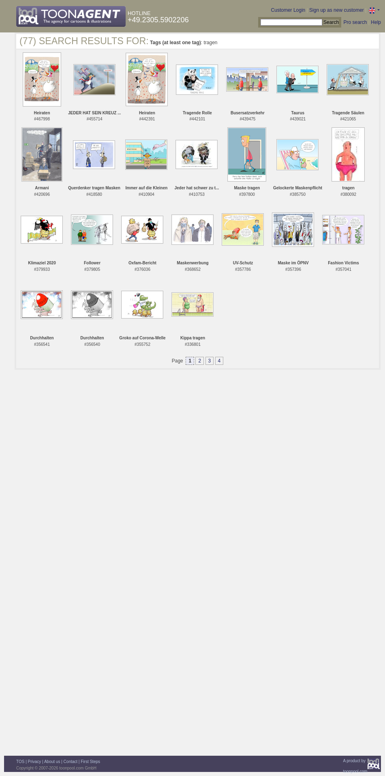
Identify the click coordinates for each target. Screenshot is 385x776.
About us (52, 761)
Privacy (34, 761)
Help (376, 22)
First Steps (90, 761)
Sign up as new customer (336, 10)
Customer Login (288, 10)
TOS (20, 761)
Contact (70, 761)
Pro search (355, 22)
